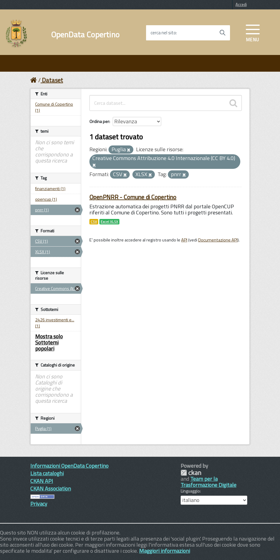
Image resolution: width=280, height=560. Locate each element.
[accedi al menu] (253, 32)
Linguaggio (190, 491)
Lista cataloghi (47, 473)
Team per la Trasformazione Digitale (208, 482)
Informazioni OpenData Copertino (69, 466)
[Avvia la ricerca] (222, 32)
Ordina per (99, 121)
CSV (94, 221)
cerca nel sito (163, 33)
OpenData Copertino (85, 35)
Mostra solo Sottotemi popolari (49, 342)
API (184, 240)
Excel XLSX (109, 221)
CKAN (191, 473)
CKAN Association (50, 488)
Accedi (241, 5)
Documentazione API (218, 240)
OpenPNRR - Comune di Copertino (132, 197)
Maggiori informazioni (164, 551)
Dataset (52, 80)
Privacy (38, 504)
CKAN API (41, 481)
